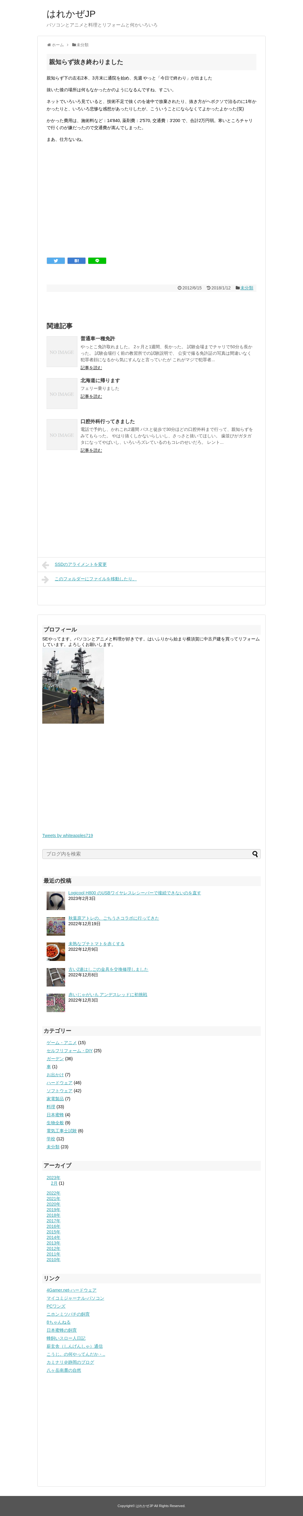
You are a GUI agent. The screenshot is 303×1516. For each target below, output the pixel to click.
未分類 (246, 287)
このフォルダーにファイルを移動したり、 (89, 579)
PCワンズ (56, 1306)
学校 (51, 1138)
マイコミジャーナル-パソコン (75, 1298)
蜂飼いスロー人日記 (66, 1338)
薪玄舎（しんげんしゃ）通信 (75, 1346)
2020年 (53, 1204)
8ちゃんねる (59, 1322)
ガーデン (55, 1058)
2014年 (53, 1237)
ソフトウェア (60, 1090)
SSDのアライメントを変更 (74, 565)
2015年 (53, 1231)
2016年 (53, 1226)
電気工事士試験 (62, 1130)
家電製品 (55, 1098)
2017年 (53, 1220)
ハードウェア (60, 1082)
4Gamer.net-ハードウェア (72, 1290)
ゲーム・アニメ (62, 1042)
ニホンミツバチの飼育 (68, 1314)
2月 (54, 1183)
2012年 (53, 1248)
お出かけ (55, 1074)
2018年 (53, 1215)
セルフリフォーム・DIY (70, 1050)
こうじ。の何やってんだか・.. (76, 1354)
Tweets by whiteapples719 (67, 835)
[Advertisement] (151, 205)
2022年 (53, 1193)
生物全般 (55, 1122)
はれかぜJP (71, 14)
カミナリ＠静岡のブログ (70, 1362)
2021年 (53, 1198)
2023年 (53, 1177)
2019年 (53, 1209)
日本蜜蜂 (55, 1114)
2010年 (53, 1259)
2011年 (53, 1254)
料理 (51, 1106)
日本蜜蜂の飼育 (62, 1330)
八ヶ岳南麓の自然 (64, 1370)
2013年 (53, 1242)
